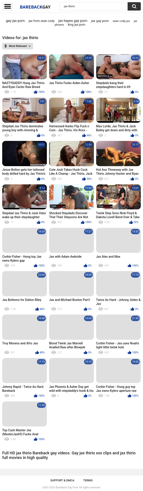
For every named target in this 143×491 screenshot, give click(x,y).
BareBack (35, 7)
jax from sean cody (42, 21)
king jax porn (76, 24)
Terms (88, 480)
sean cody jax (121, 21)
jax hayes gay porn (72, 21)
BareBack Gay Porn (67, 487)
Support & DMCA (62, 480)
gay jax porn (15, 21)
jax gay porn (100, 21)
